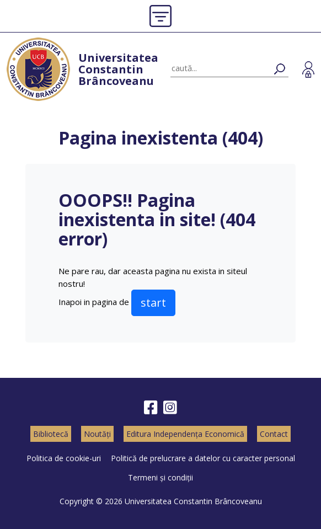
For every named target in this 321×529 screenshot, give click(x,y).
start (153, 302)
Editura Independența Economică (185, 434)
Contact (274, 434)
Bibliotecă (50, 434)
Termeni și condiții (160, 477)
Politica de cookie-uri (63, 458)
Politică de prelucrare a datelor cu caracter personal (203, 458)
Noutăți (97, 434)
